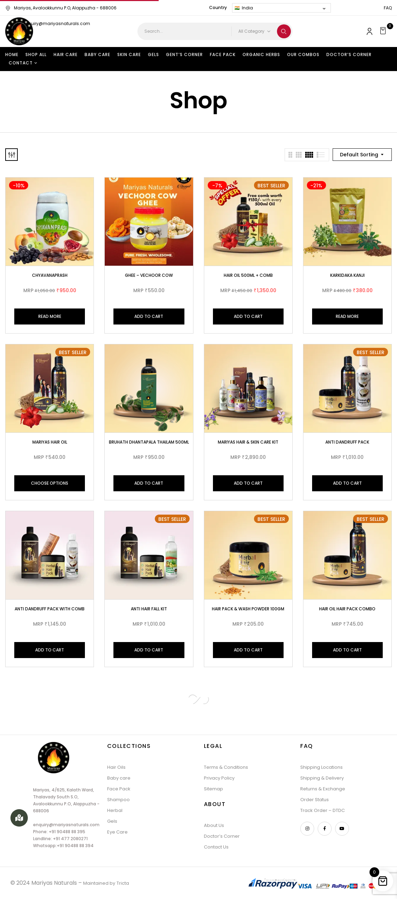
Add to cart (148, 316)
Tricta (123, 883)
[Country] (281, 8)
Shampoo (118, 799)
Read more (49, 316)
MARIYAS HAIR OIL (49, 442)
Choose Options (49, 483)
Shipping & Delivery (322, 778)
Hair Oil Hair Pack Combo (347, 609)
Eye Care (117, 832)
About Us (214, 825)
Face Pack (118, 788)
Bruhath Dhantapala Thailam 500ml (149, 442)
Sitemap (213, 788)
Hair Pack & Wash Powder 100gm (248, 609)
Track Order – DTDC (322, 810)
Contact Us (216, 847)
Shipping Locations (321, 767)
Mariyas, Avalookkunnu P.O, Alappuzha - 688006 (61, 8)
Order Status (314, 799)
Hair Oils (116, 767)
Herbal (114, 810)
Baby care (118, 778)
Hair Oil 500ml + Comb (248, 275)
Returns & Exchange (322, 788)
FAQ (388, 8)
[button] (384, 31)
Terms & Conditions (226, 767)
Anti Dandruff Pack (347, 442)
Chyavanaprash (50, 275)
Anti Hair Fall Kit (149, 609)
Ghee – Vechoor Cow (149, 275)
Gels (112, 821)
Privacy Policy (219, 778)
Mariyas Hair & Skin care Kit (248, 442)
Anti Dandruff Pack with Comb (50, 609)
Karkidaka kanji (347, 275)
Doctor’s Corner (222, 836)
